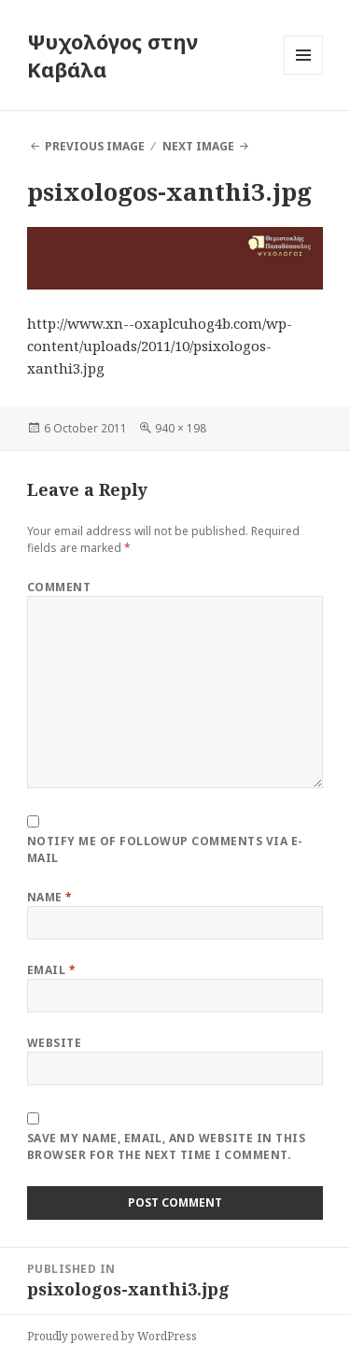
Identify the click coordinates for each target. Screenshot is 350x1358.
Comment (59, 587)
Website (54, 1043)
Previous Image (95, 146)
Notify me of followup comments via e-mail (165, 849)
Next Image (198, 146)
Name (50, 897)
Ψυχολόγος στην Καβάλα (112, 55)
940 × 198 (180, 428)
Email (51, 970)
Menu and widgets (304, 74)
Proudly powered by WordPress (112, 1336)
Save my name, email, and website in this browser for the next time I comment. (166, 1146)
